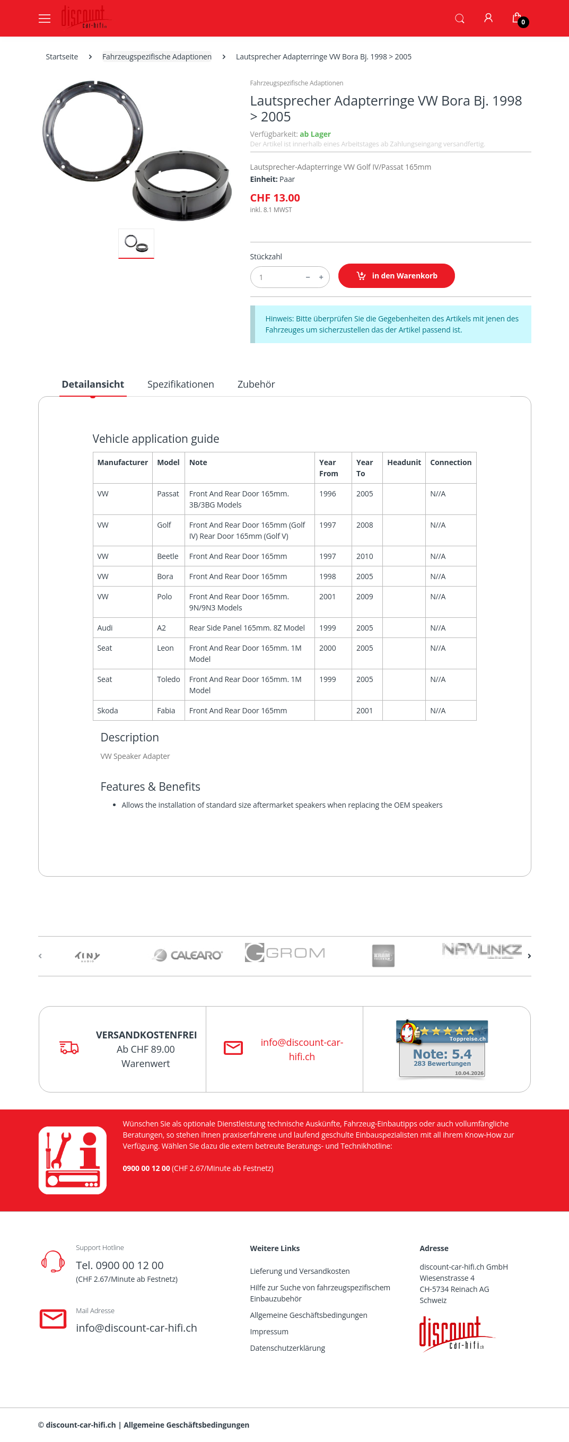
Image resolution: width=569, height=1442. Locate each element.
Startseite (62, 56)
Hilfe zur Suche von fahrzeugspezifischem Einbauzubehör (320, 1293)
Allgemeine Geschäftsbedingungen (308, 1315)
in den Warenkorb (397, 276)
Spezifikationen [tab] (180, 384)
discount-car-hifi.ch (81, 1425)
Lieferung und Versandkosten (300, 1271)
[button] (460, 17)
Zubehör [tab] (256, 384)
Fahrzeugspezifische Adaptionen (157, 56)
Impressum (269, 1331)
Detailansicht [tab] (93, 384)
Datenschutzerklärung (287, 1348)
